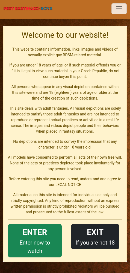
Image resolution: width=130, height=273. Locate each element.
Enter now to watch (35, 240)
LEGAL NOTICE (68, 184)
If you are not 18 (95, 236)
